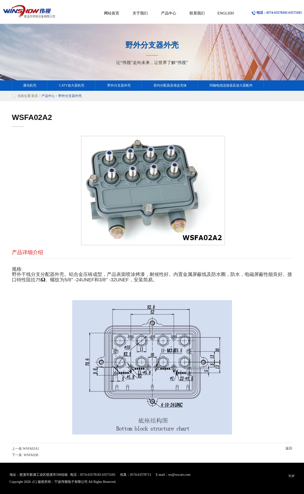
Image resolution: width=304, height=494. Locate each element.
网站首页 (111, 13)
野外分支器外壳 (119, 85)
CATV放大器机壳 (72, 85)
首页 (34, 96)
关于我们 (140, 13)
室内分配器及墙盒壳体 (170, 85)
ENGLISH (226, 13)
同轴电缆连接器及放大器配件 (231, 85)
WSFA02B (31, 455)
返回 (288, 448)
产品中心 (168, 13)
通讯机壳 (29, 85)
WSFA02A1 (31, 448)
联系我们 (197, 13)
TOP (291, 476)
